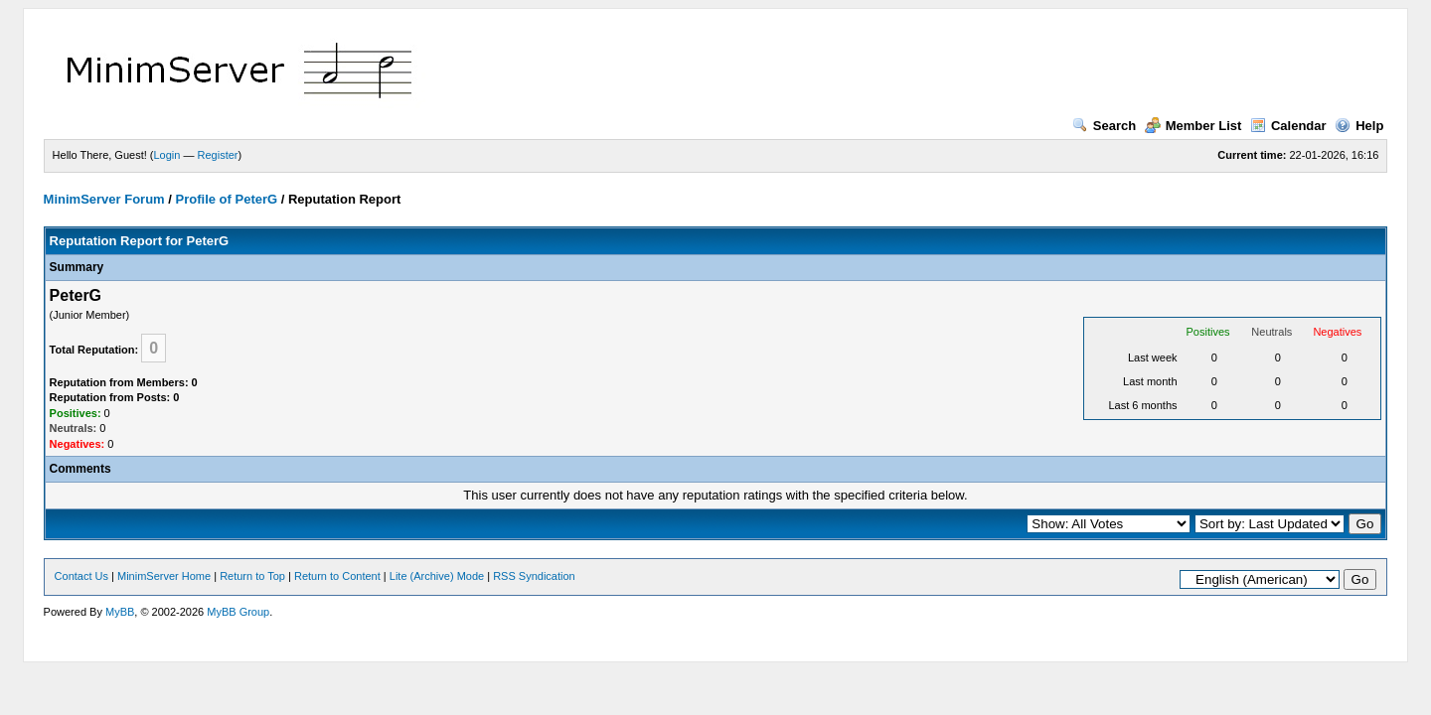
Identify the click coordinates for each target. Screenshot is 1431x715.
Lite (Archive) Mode (437, 576)
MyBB (119, 612)
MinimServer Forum (104, 199)
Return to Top (252, 576)
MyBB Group (238, 612)
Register (218, 155)
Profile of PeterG (227, 199)
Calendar (1288, 125)
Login (167, 155)
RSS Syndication (534, 576)
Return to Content (337, 576)
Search (1104, 125)
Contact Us (81, 576)
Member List (1193, 125)
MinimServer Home (164, 576)
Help (1359, 125)
